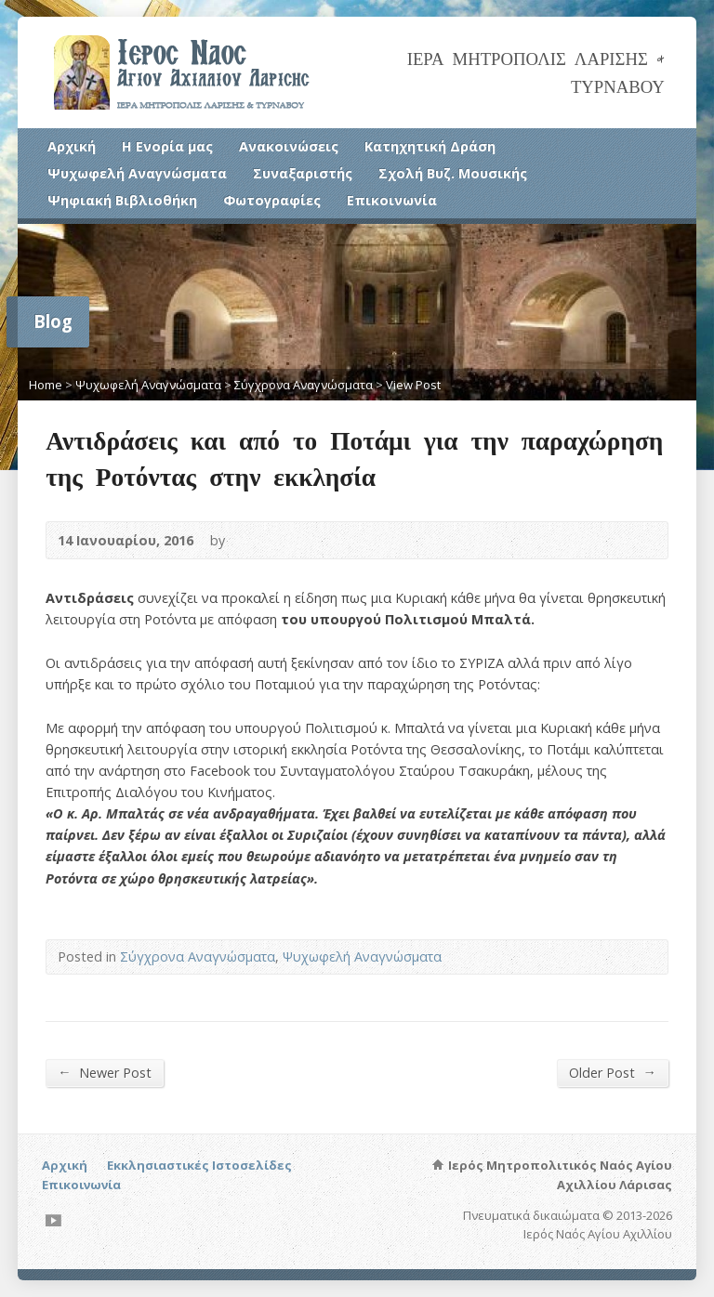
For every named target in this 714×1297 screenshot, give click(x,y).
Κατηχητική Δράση (430, 146)
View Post (413, 384)
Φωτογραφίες (272, 200)
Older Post (612, 1072)
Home (45, 384)
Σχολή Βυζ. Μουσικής (452, 173)
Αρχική (71, 146)
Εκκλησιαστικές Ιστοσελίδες (199, 1165)
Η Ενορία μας (167, 146)
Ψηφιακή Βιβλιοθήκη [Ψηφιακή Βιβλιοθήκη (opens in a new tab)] (122, 200)
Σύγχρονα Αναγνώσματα (303, 384)
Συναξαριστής (302, 173)
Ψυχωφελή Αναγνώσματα (137, 173)
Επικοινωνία (392, 200)
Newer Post (104, 1072)
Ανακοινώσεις (288, 146)
